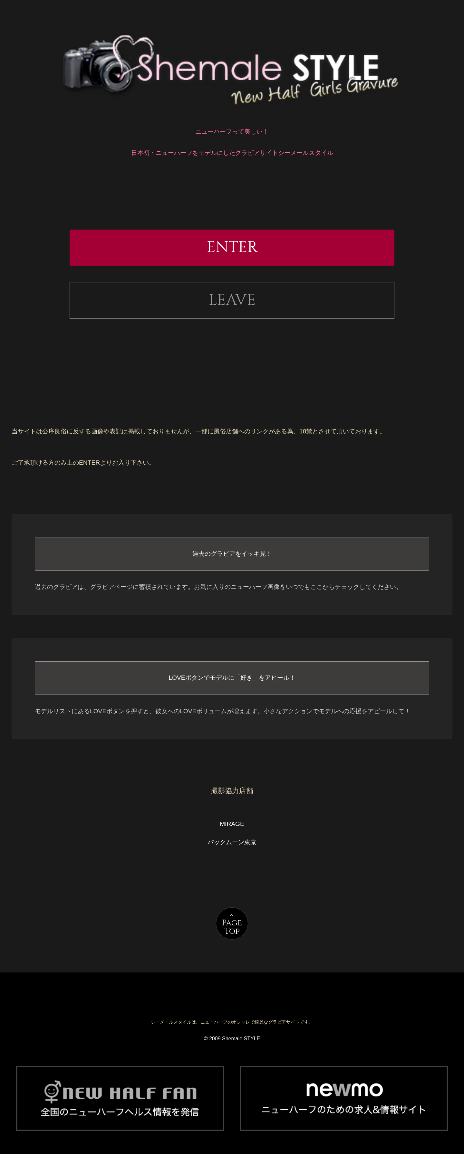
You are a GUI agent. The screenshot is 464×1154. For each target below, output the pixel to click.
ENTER (232, 247)
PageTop (232, 927)
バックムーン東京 (232, 842)
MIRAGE (232, 823)
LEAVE (232, 300)
